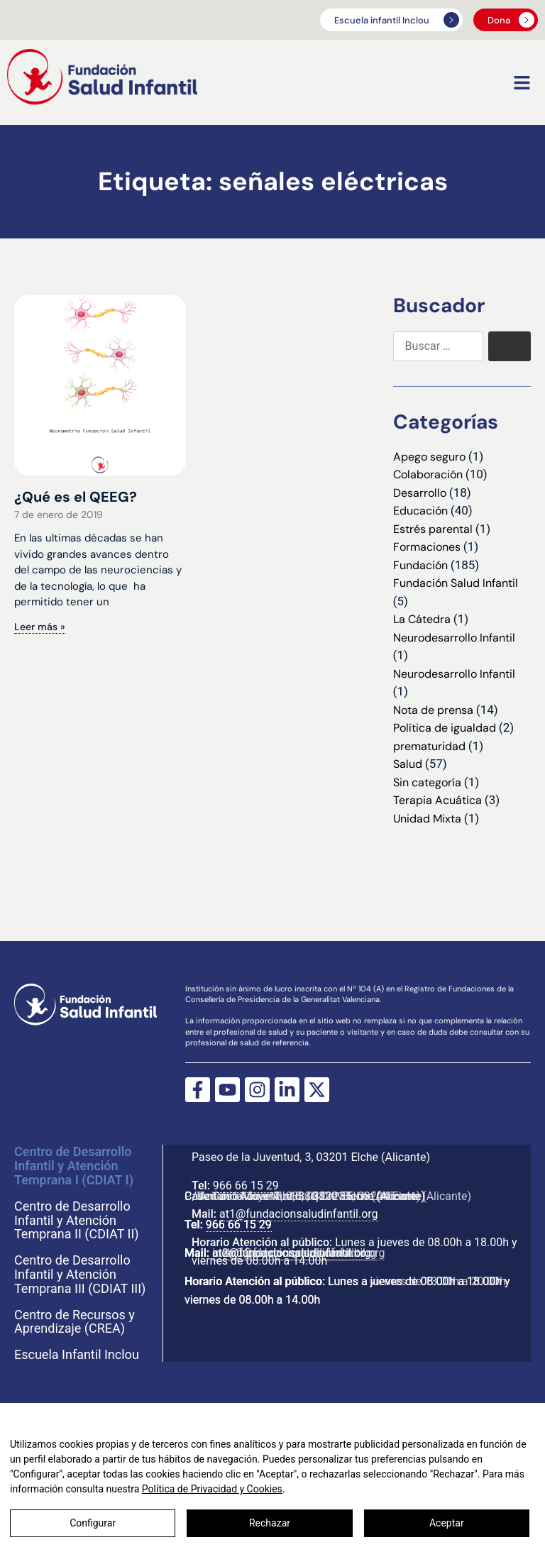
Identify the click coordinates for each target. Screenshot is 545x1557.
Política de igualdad (444, 727)
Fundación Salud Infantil (455, 583)
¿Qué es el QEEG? (75, 497)
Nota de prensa (433, 710)
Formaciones (427, 546)
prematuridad (429, 746)
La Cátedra (422, 619)
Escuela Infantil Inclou (76, 1355)
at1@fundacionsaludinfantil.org (291, 1210)
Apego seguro (429, 456)
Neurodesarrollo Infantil (454, 637)
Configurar (93, 1523)
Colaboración (428, 474)
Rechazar (269, 1523)
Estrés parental (433, 529)
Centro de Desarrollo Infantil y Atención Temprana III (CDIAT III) (79, 1274)
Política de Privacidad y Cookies (212, 1489)
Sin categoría (427, 782)
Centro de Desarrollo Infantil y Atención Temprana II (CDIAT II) (76, 1220)
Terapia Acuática (437, 800)
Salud (407, 764)
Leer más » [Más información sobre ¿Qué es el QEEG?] (39, 626)
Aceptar (446, 1523)
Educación (420, 510)
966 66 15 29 (239, 1182)
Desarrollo (419, 492)
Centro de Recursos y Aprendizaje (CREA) (74, 1322)
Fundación (420, 565)
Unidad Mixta (427, 818)
